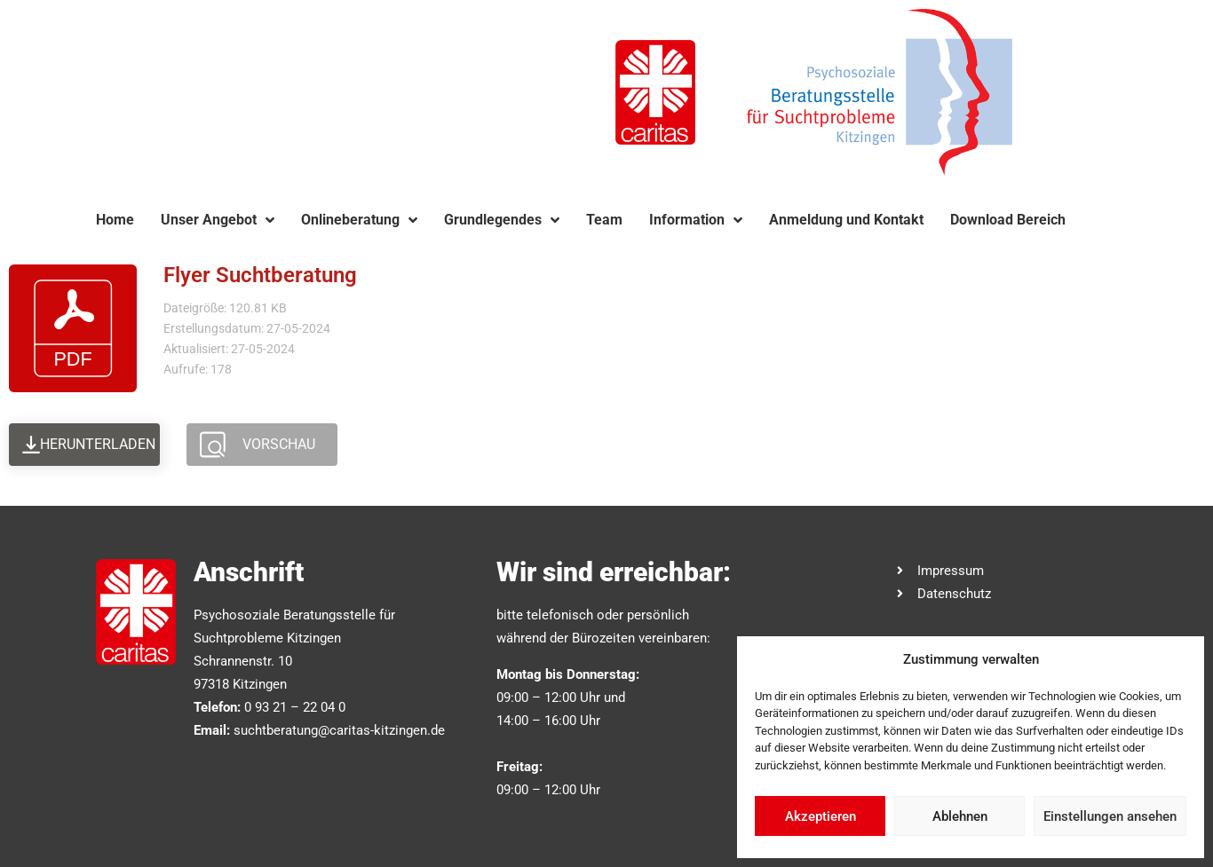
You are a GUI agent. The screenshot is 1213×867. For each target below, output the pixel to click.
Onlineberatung (359, 220)
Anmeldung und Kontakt (846, 219)
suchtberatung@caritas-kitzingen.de (339, 730)
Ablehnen (959, 816)
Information (695, 220)
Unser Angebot (217, 220)
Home (115, 219)
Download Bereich (1008, 219)
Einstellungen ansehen (1110, 816)
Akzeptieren (820, 816)
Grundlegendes (501, 220)
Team (604, 219)
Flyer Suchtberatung (260, 275)
